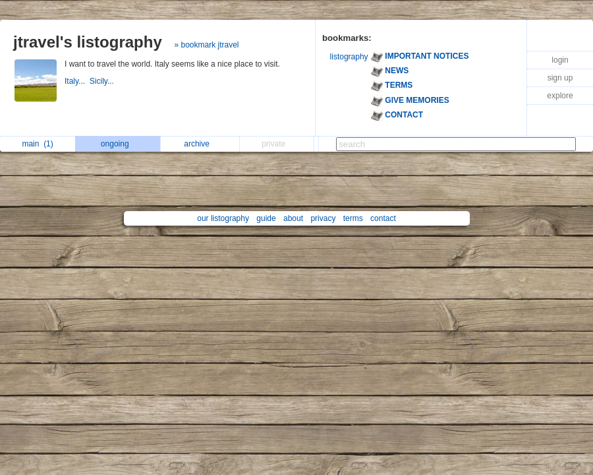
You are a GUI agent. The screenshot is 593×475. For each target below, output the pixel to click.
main (37, 143)
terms (353, 218)
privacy (322, 218)
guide (265, 218)
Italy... (77, 81)
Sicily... (103, 81)
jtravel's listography (87, 42)
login (559, 60)
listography (349, 56)
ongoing (118, 143)
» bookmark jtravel (206, 44)
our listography (223, 218)
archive (200, 143)
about (293, 218)
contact (383, 218)
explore (560, 95)
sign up (560, 77)
